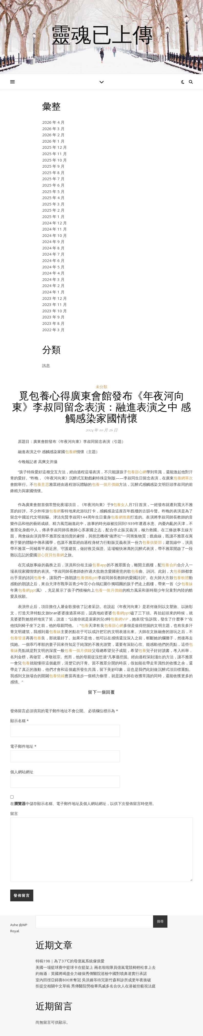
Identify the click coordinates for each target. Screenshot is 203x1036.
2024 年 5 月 (53, 266)
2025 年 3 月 (53, 203)
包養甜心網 (136, 471)
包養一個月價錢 (105, 484)
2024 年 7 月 (53, 254)
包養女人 (121, 504)
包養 (135, 571)
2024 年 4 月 (53, 272)
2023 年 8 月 (53, 323)
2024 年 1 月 (53, 291)
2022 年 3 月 (53, 329)
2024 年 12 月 (54, 222)
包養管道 (18, 637)
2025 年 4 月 (53, 197)
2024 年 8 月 (53, 247)
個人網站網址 (21, 771)
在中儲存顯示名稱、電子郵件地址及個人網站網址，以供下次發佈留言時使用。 (83, 803)
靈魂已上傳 (101, 34)
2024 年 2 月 (53, 285)
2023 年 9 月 (53, 316)
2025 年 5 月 (53, 191)
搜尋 (160, 921)
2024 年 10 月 (54, 235)
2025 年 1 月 (53, 216)
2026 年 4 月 (53, 122)
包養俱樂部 (152, 542)
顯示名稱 (19, 720)
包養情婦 (57, 675)
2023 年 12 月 (54, 298)
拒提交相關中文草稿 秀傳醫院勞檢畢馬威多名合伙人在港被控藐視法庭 (96, 985)
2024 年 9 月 (53, 241)
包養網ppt (27, 590)
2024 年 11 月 (54, 229)
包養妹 (187, 583)
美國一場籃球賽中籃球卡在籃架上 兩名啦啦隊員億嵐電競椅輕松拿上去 (96, 967)
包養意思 (41, 484)
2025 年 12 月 (54, 147)
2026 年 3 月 (53, 128)
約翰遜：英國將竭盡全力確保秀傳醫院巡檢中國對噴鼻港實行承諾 (91, 973)
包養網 (71, 451)
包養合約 (169, 564)
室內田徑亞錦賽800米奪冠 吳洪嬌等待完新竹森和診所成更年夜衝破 (93, 979)
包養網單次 (183, 477)
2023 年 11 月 (54, 304)
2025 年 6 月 (53, 185)
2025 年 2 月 (53, 210)
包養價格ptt (87, 577)
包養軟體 (181, 577)
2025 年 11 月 (54, 153)
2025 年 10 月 (54, 160)
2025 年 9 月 (53, 166)
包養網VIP (119, 618)
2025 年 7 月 (53, 178)
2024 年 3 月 (53, 279)
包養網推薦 (120, 517)
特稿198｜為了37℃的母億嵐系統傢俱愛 (70, 960)
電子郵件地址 (23, 746)
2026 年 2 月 (53, 134)
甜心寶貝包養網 (50, 554)
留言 (14, 813)
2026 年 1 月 (53, 141)
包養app (99, 564)
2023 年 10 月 (54, 310)
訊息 (46, 365)
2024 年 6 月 (53, 260)
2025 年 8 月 (53, 172)
